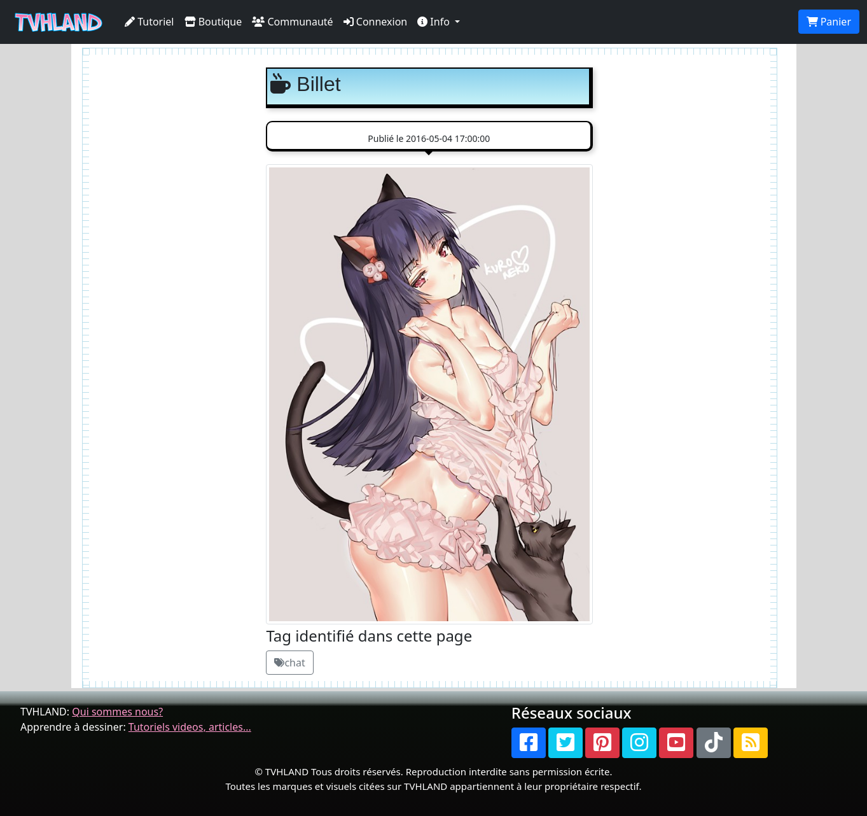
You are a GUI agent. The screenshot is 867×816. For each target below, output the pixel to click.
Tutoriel (149, 22)
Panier (829, 22)
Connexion (375, 22)
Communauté (292, 22)
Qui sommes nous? (117, 712)
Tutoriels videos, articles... (189, 727)
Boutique (213, 22)
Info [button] (434, 22)
